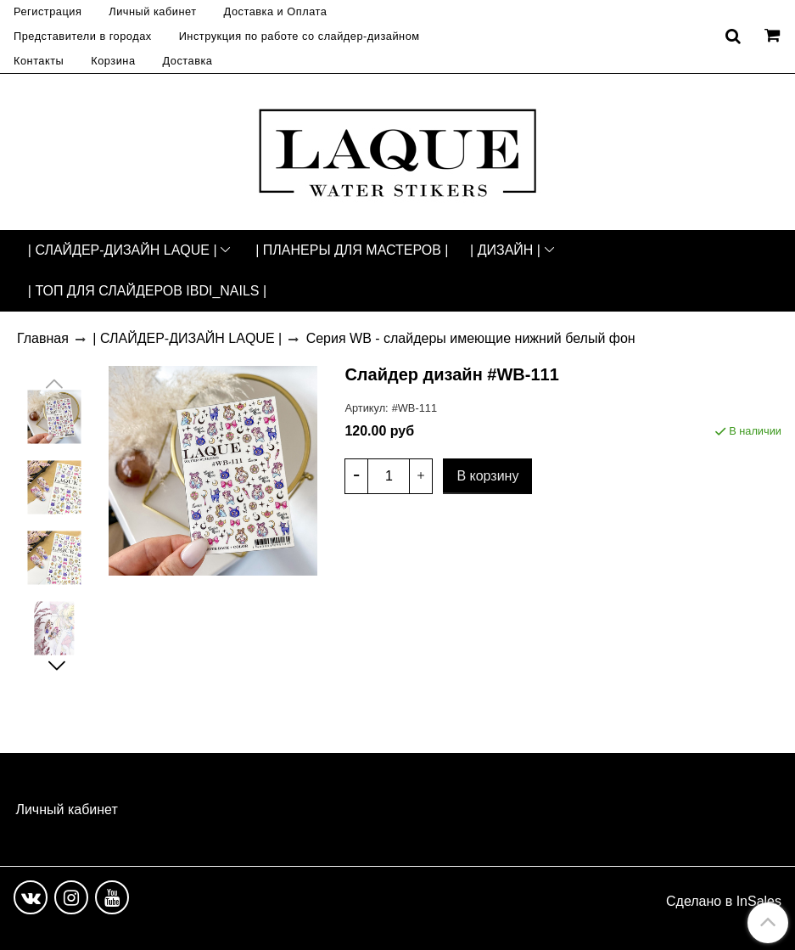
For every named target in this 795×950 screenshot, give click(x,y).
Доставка (188, 60)
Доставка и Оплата (276, 11)
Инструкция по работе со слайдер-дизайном (299, 36)
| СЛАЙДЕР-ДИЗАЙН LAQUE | (122, 250)
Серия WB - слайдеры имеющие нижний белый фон (470, 338)
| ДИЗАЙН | (505, 250)
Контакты (39, 60)
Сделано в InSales (723, 901)
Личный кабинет (152, 11)
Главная (43, 338)
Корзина (113, 60)
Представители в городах (83, 36)
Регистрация (47, 11)
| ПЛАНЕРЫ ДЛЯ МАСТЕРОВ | (351, 250)
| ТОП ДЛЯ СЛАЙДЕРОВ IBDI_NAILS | (147, 291)
